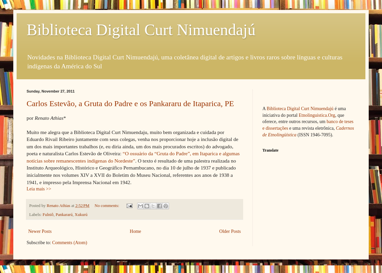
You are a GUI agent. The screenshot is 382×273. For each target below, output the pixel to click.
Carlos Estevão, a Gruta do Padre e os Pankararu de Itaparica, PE (130, 103)
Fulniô (48, 214)
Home (135, 231)
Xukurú (81, 214)
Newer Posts (39, 231)
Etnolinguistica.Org (317, 115)
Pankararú (63, 214)
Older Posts (230, 231)
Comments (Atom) (69, 242)
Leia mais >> (39, 188)
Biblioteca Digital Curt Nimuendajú (141, 29)
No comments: (107, 205)
